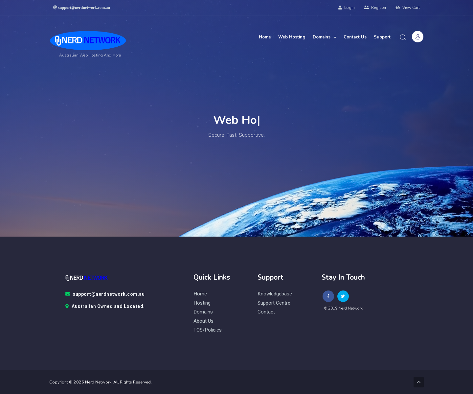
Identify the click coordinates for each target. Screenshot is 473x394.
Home (265, 37)
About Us (203, 321)
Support (382, 37)
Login (346, 7)
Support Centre (274, 303)
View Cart (407, 7)
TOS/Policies (207, 330)
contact (266, 312)
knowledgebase (275, 293)
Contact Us (355, 37)
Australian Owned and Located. (105, 306)
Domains (324, 37)
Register (375, 7)
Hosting (202, 303)
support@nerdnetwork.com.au (105, 294)
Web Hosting (291, 37)
